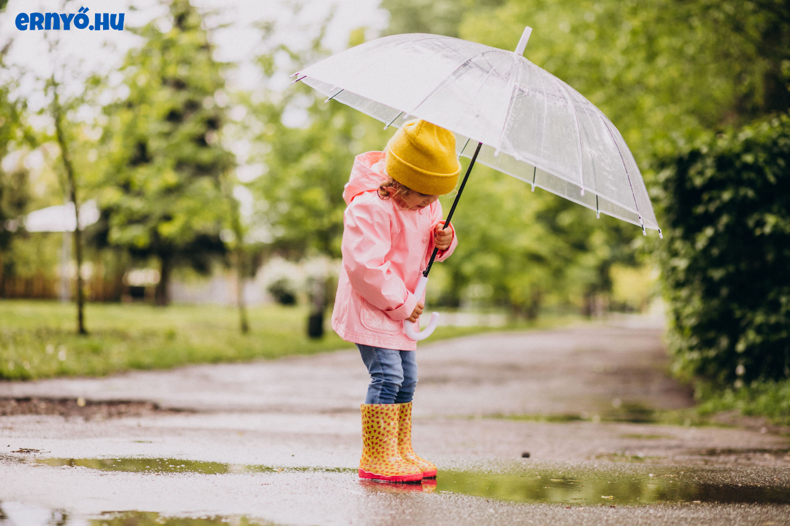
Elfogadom (685, 496)
